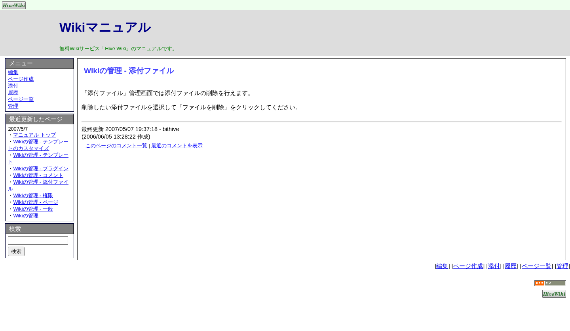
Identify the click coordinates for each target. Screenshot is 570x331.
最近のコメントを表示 (177, 145)
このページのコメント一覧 (116, 145)
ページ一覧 (21, 99)
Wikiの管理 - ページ (35, 202)
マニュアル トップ (34, 135)
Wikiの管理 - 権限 (33, 195)
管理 (13, 106)
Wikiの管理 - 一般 (33, 209)
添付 (13, 86)
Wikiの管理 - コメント (38, 175)
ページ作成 (21, 79)
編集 (13, 72)
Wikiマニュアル (105, 27)
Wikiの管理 (25, 216)
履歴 (13, 92)
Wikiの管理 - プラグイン (40, 168)
